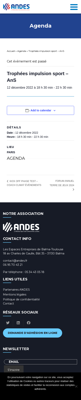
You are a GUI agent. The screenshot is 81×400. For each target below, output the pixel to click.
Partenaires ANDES (16, 289)
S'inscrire (14, 370)
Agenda (21, 51)
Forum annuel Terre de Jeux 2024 (62, 183)
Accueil (11, 51)
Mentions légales (14, 294)
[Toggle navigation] (74, 6)
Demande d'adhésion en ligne (32, 333)
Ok (24, 394)
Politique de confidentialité (21, 299)
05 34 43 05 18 (34, 272)
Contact (8, 303)
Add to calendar (40, 110)
